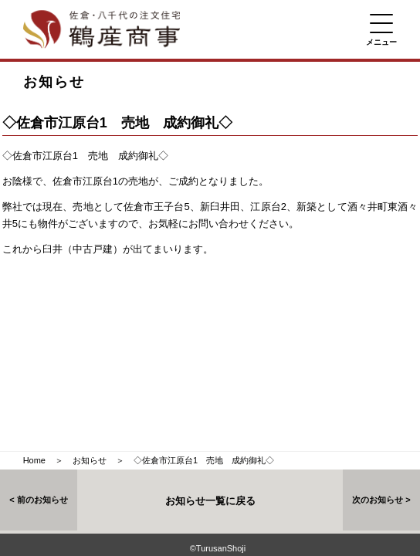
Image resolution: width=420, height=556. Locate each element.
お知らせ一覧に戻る (210, 501)
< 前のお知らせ (38, 499)
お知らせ (90, 460)
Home (34, 460)
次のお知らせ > (381, 499)
